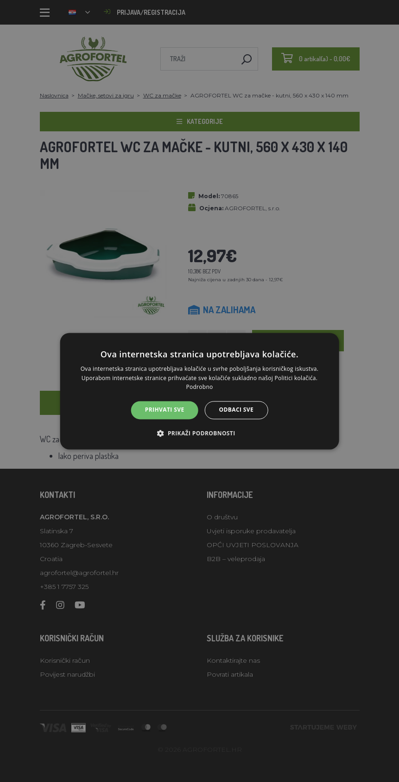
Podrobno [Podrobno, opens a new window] (199, 387)
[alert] (199, 391)
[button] (199, 433)
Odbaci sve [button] (236, 410)
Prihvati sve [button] (164, 410)
